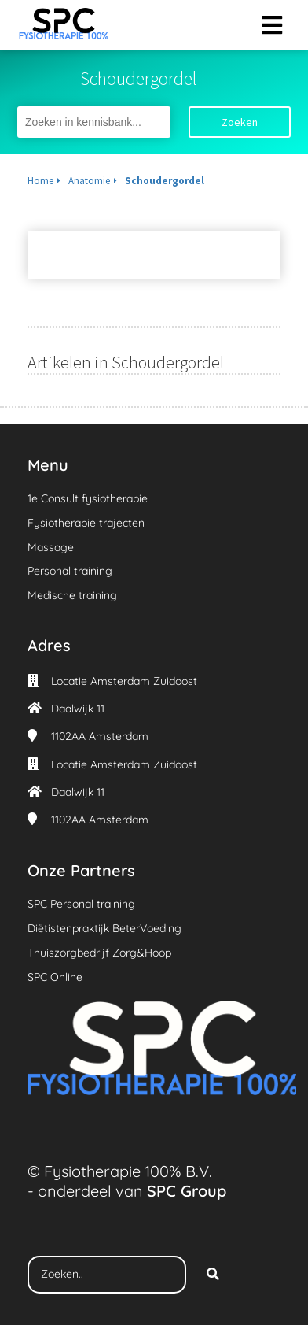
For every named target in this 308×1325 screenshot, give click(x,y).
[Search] (213, 1275)
